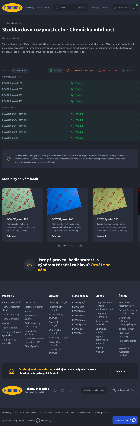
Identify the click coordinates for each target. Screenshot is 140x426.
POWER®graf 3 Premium (14, 120)
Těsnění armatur (10, 319)
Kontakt (105, 8)
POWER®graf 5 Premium (14, 132)
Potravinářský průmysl (55, 308)
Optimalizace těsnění (102, 330)
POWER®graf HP (10, 138)
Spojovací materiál (33, 307)
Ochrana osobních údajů (80, 412)
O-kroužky (29, 302)
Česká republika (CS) (123, 390)
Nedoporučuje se (107, 70)
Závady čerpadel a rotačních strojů (128, 312)
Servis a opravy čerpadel (103, 323)
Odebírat (121, 371)
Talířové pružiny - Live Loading (33, 325)
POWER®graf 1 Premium (14, 114)
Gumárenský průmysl (55, 331)
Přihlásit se (120, 7)
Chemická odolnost (12, 23)
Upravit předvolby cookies (13, 420)
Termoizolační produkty (9, 341)
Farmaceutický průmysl (56, 316)
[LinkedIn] (62, 390)
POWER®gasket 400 (12, 101)
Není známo (129, 70)
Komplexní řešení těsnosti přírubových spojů (104, 305)
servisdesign (44, 420)
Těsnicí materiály (10, 314)
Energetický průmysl (54, 343)
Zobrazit (13, 236)
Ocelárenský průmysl (55, 351)
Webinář (100, 352)
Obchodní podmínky (101, 412)
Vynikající (55, 70)
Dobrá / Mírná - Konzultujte (80, 70)
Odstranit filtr (20, 70)
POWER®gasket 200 (12, 89)
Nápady (99, 347)
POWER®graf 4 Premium (14, 126)
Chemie (5, 323)
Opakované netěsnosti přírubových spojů (128, 321)
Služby (40, 8)
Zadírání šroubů (127, 329)
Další (47, 8)
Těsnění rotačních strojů (11, 308)
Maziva (28, 311)
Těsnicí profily (31, 346)
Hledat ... (71, 7)
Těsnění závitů (9, 327)
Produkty (30, 8)
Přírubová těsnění (11, 302)
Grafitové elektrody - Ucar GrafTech (34, 340)
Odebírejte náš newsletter (36, 369)
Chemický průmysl (58, 302)
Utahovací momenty (124, 335)
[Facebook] (55, 390)
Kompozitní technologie (101, 315)
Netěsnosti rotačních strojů (127, 304)
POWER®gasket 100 (12, 83)
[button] (64, 245)
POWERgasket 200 (62, 219)
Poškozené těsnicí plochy (127, 342)
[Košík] (134, 7)
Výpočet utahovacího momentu (102, 339)
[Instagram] (70, 390)
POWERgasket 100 (17, 219)
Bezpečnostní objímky (31, 317)
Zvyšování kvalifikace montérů (124, 351)
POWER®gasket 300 (12, 95)
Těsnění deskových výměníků (11, 334)
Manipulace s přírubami (30, 332)
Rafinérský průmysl (58, 337)
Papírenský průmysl (54, 324)
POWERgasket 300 (107, 219)
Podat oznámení (61, 412)
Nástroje (95, 8)
